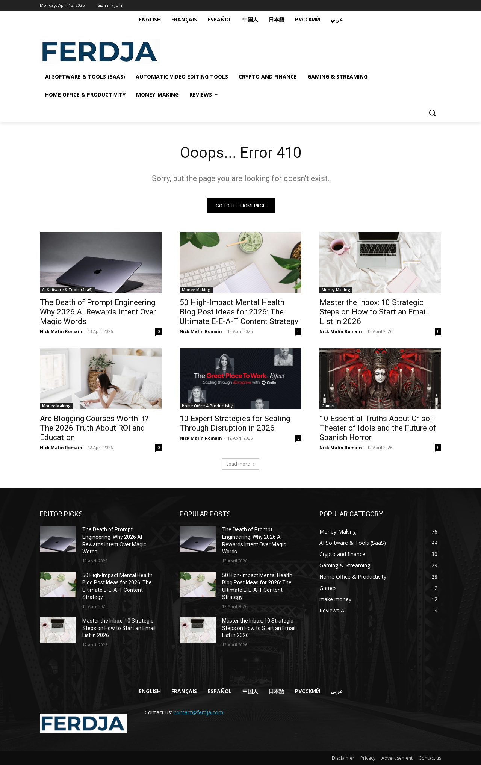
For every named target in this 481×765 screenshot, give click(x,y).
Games (328, 405)
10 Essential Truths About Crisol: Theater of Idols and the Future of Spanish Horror (377, 428)
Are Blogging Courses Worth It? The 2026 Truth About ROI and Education (94, 428)
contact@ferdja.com (198, 712)
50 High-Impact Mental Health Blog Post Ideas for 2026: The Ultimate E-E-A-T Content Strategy (239, 312)
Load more (240, 464)
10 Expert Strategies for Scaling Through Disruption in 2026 (235, 423)
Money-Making (196, 289)
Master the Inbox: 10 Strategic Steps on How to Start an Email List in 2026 (373, 312)
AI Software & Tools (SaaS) (67, 289)
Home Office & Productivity (207, 405)
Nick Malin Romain (61, 331)
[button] (432, 113)
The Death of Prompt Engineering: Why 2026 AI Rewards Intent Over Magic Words (98, 312)
